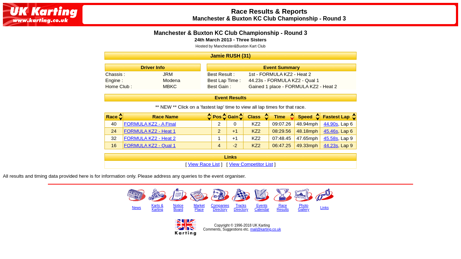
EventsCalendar (262, 208)
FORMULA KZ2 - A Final (150, 124)
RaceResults (282, 208)
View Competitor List (251, 164)
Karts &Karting (158, 208)
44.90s (331, 124)
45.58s (331, 138)
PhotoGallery (303, 208)
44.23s (331, 145)
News (136, 208)
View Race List (204, 164)
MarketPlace (199, 208)
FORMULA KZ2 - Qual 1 (150, 145)
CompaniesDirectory (220, 208)
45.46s (331, 131)
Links (324, 208)
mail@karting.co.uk (265, 229)
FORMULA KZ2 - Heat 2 (150, 138)
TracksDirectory (241, 208)
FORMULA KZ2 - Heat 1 (150, 131)
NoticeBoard (178, 208)
